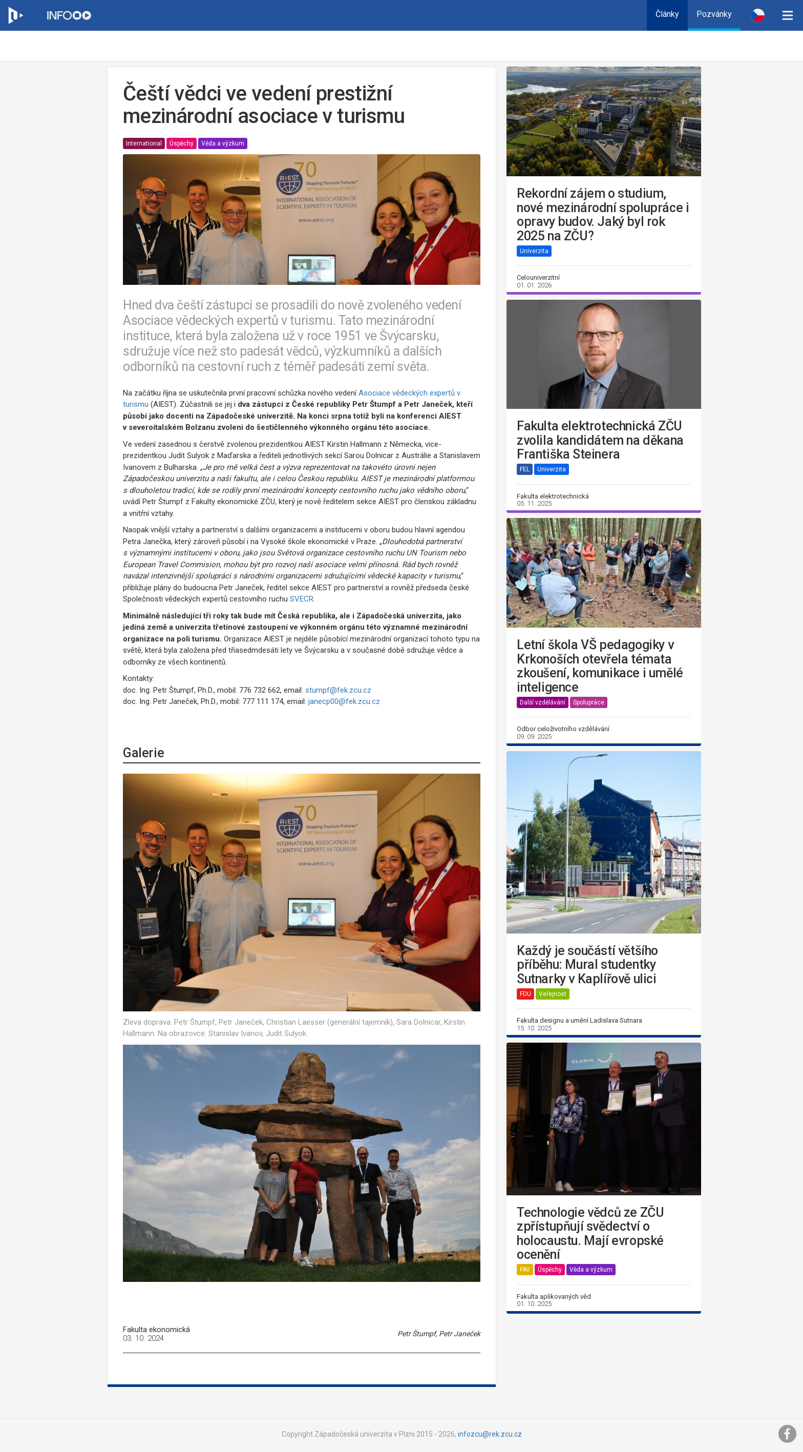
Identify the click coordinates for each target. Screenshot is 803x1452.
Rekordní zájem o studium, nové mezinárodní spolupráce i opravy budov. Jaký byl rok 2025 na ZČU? (603, 214)
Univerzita (534, 251)
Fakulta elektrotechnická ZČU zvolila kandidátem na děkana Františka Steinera (600, 440)
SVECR (301, 599)
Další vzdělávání (542, 702)
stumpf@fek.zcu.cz (338, 690)
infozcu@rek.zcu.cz (490, 1434)
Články (667, 14)
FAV (525, 1269)
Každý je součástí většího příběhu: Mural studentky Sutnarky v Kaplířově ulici (587, 965)
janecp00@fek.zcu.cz (344, 701)
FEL (525, 469)
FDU (525, 994)
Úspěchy (182, 143)
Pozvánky (714, 14)
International (144, 143)
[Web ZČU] (15, 15)
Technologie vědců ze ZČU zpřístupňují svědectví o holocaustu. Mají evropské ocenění (590, 1234)
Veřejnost (552, 994)
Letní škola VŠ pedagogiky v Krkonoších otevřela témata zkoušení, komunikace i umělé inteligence (600, 666)
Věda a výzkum (222, 143)
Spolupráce (588, 702)
